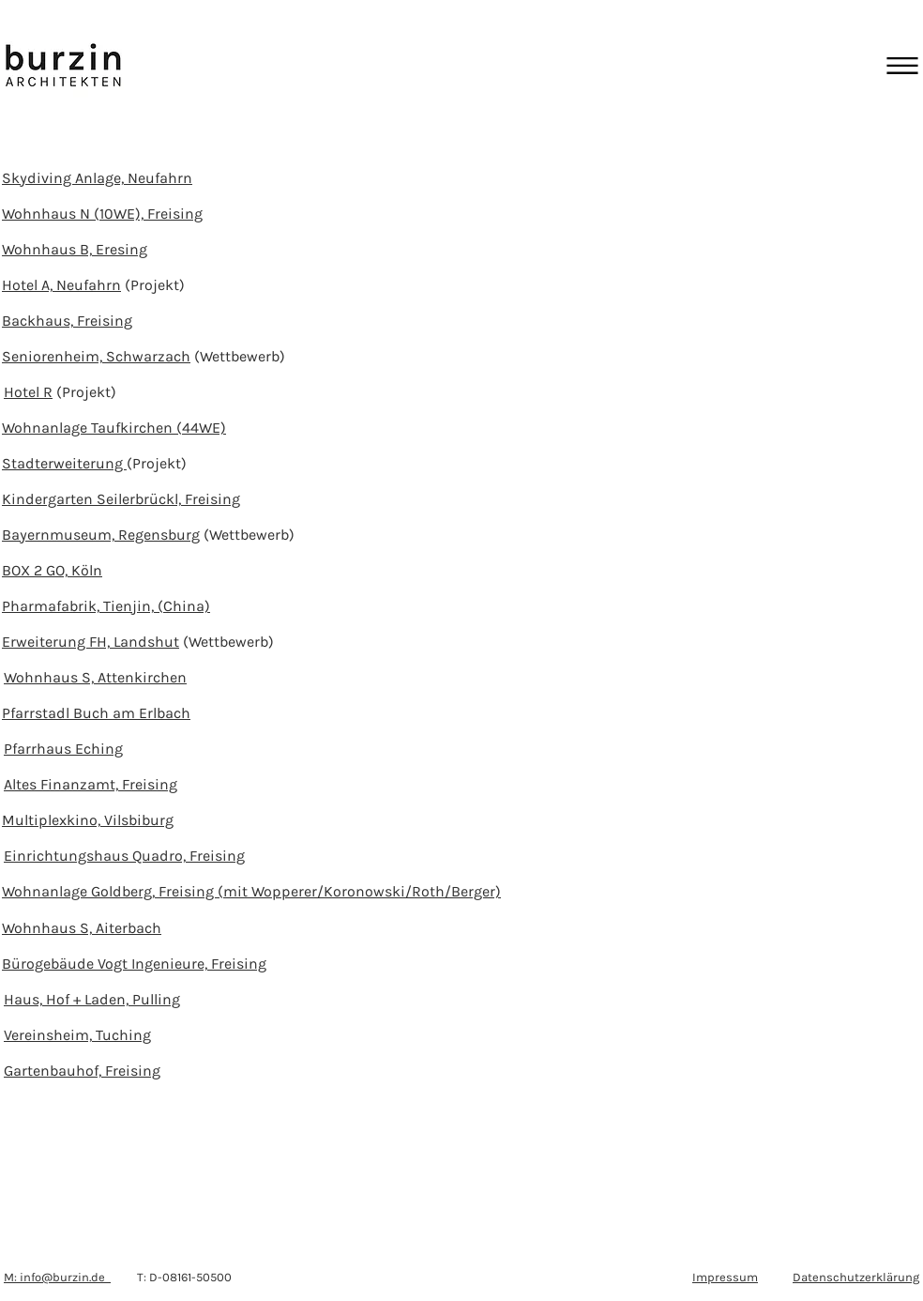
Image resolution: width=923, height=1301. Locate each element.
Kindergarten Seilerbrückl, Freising (121, 499)
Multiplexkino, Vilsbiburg (88, 820)
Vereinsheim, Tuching (77, 1035)
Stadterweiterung (64, 463)
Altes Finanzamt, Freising (90, 784)
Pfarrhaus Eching (63, 749)
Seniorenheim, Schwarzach (96, 356)
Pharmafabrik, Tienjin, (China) (106, 606)
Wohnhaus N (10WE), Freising (102, 213)
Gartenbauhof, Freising (82, 1070)
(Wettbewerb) (237, 356)
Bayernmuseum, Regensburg (101, 534)
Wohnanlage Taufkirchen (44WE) (114, 427)
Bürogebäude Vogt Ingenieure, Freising (134, 963)
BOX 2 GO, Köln (52, 570)
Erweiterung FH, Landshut (90, 641)
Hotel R (28, 392)
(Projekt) (153, 285)
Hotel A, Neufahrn (61, 285)
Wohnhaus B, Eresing (74, 249)
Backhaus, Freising (67, 320)
